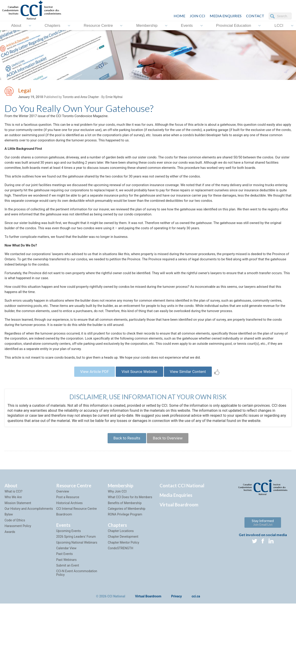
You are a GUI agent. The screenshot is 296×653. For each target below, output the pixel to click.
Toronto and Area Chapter (80, 98)
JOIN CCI (197, 16)
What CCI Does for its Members (130, 535)
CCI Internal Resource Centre (76, 547)
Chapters (52, 25)
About (16, 25)
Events (187, 25)
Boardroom (64, 553)
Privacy (176, 635)
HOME (179, 16)
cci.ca (196, 635)
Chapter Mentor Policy (123, 581)
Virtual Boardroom (179, 543)
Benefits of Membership (125, 541)
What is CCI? (13, 530)
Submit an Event (67, 604)
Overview (62, 530)
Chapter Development (123, 575)
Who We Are (13, 535)
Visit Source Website (139, 407)
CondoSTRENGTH (120, 586)
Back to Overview (169, 475)
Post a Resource (67, 535)
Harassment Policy (18, 564)
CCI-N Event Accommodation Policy (76, 611)
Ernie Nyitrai (114, 98)
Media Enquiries (226, 16)
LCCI (278, 25)
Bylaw (9, 553)
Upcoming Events (68, 569)
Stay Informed (263, 561)
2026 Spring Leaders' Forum (76, 575)
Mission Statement (18, 541)
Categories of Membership (126, 547)
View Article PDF (91, 407)
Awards (10, 570)
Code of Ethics (15, 558)
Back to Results (125, 475)
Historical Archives (69, 541)
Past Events (64, 592)
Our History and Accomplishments (29, 547)
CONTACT (255, 16)
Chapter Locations (121, 569)
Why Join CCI (117, 530)
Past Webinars (66, 598)
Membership (147, 25)
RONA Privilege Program (125, 553)
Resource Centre (98, 25)
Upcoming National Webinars (76, 581)
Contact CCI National (182, 524)
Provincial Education (233, 25)
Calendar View (66, 586)
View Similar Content (191, 407)
